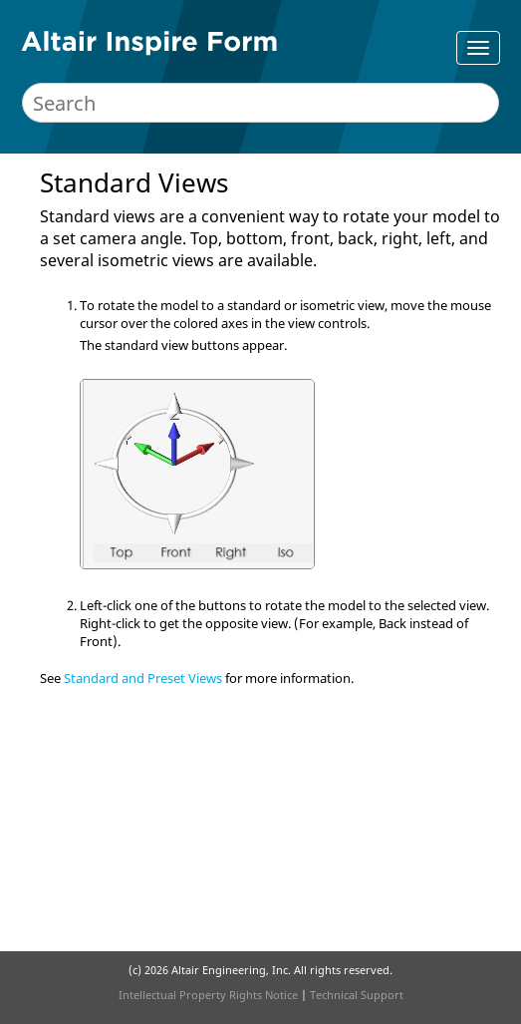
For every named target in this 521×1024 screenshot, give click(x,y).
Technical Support (356, 994)
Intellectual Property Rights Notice (208, 994)
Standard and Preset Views (143, 678)
